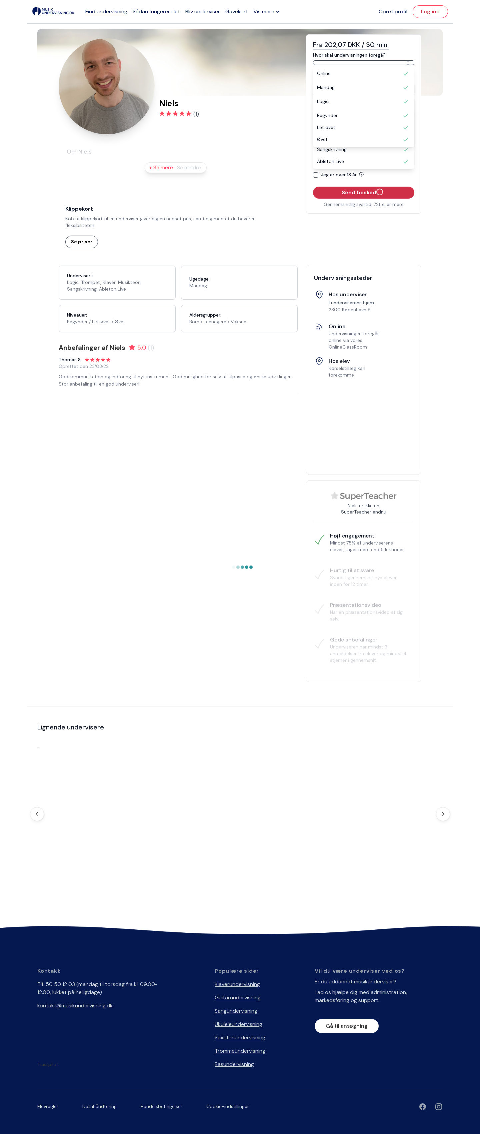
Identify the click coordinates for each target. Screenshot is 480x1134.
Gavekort (236, 11)
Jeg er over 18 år (343, 175)
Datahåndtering (99, 1106)
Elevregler (47, 1106)
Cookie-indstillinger (227, 1106)
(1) (196, 114)
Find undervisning (106, 11)
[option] (363, 74)
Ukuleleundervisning (238, 1024)
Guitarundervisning (238, 997)
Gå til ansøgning (347, 1025)
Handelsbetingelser (161, 1106)
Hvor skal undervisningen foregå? (349, 55)
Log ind (430, 11)
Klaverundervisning (237, 984)
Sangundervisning (236, 1010)
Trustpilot (47, 1064)
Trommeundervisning (240, 1050)
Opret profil (393, 11)
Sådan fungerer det (156, 11)
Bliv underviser (202, 11)
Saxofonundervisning (240, 1037)
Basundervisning (234, 1064)
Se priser (81, 242)
